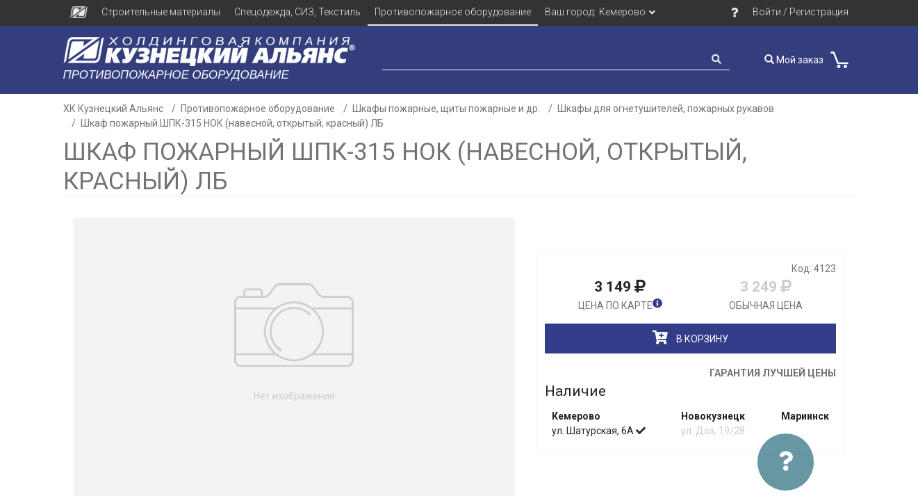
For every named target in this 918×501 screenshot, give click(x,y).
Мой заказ (793, 59)
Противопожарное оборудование (453, 11)
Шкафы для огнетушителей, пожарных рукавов (665, 108)
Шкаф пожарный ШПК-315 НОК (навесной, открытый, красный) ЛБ (232, 123)
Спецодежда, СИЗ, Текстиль (297, 11)
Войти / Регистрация (801, 11)
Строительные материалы (160, 11)
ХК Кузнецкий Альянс (113, 108)
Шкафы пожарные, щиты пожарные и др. (446, 108)
